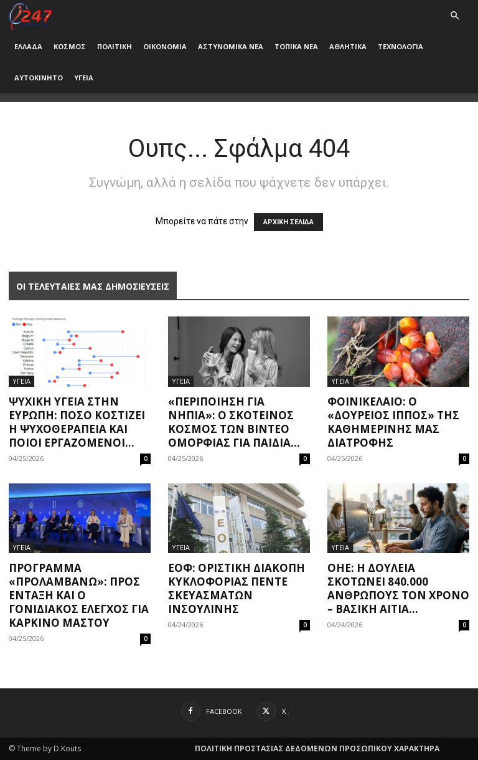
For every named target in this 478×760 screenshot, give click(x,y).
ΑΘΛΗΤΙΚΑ (348, 46)
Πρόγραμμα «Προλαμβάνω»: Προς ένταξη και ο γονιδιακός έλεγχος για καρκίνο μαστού (79, 595)
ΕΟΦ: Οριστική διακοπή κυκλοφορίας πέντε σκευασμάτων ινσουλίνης (236, 588)
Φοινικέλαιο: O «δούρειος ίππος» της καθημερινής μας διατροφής (393, 422)
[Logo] (30, 15)
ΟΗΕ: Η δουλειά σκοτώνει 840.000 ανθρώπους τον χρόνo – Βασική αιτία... (398, 588)
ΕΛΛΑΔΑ (28, 46)
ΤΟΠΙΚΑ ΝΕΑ (296, 46)
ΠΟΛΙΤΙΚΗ (114, 46)
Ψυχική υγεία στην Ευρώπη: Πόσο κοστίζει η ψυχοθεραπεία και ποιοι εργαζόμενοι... (77, 422)
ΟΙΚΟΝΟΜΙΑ (165, 46)
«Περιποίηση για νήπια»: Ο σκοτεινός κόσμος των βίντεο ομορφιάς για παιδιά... (234, 422)
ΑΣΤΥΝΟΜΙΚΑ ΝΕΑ (230, 46)
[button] (454, 16)
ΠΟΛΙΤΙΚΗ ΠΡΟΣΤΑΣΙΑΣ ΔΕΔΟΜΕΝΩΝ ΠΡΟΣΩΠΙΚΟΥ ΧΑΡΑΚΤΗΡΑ (317, 748)
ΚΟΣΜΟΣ (70, 46)
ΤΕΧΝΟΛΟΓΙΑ (400, 46)
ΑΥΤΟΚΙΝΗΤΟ (38, 77)
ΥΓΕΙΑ (83, 77)
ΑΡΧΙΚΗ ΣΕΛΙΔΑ (288, 222)
